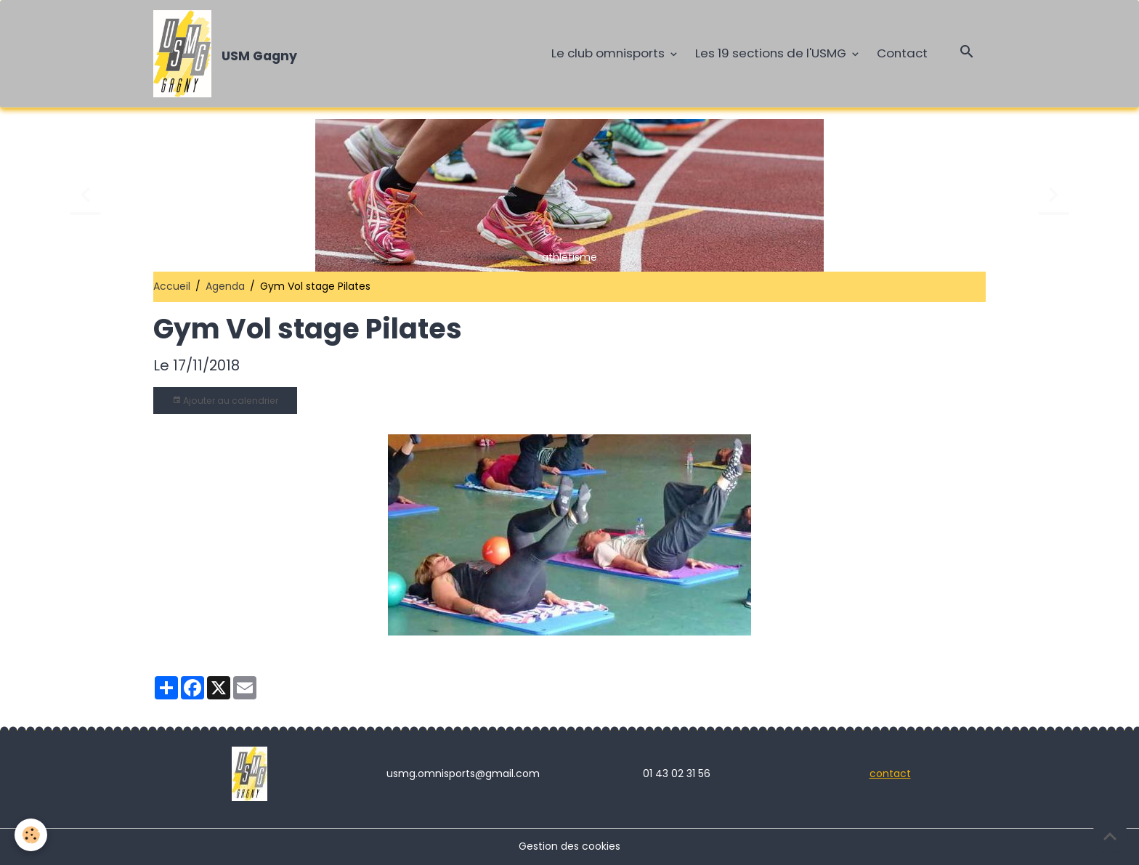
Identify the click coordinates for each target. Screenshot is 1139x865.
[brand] (227, 53)
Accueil (171, 286)
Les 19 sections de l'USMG (772, 53)
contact (890, 773)
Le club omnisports (609, 53)
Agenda (225, 286)
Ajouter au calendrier (225, 400)
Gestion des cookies (569, 846)
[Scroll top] (1110, 836)
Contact (902, 53)
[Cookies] (31, 835)
